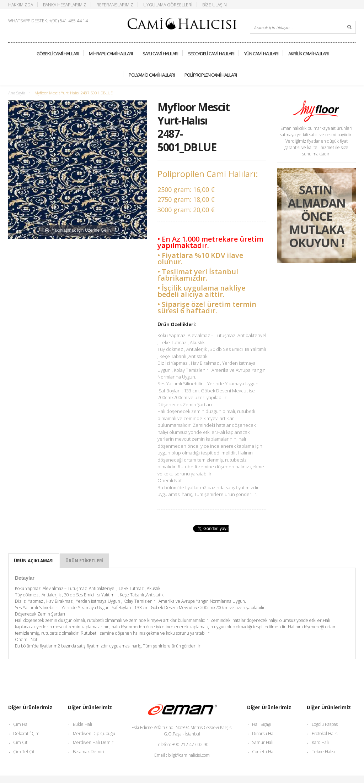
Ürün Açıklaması (34, 561)
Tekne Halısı (323, 752)
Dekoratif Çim (26, 733)
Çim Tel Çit (23, 752)
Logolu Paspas (325, 724)
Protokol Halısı (325, 733)
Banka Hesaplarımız (64, 4)
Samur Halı (262, 742)
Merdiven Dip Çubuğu (94, 733)
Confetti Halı (263, 752)
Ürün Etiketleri (84, 561)
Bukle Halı (82, 724)
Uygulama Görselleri (167, 4)
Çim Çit (20, 742)
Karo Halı (320, 742)
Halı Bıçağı (261, 724)
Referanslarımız (114, 4)
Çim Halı (21, 724)
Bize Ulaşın (214, 4)
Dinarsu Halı (263, 733)
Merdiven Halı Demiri (93, 742)
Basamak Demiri (88, 752)
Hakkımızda (20, 4)
